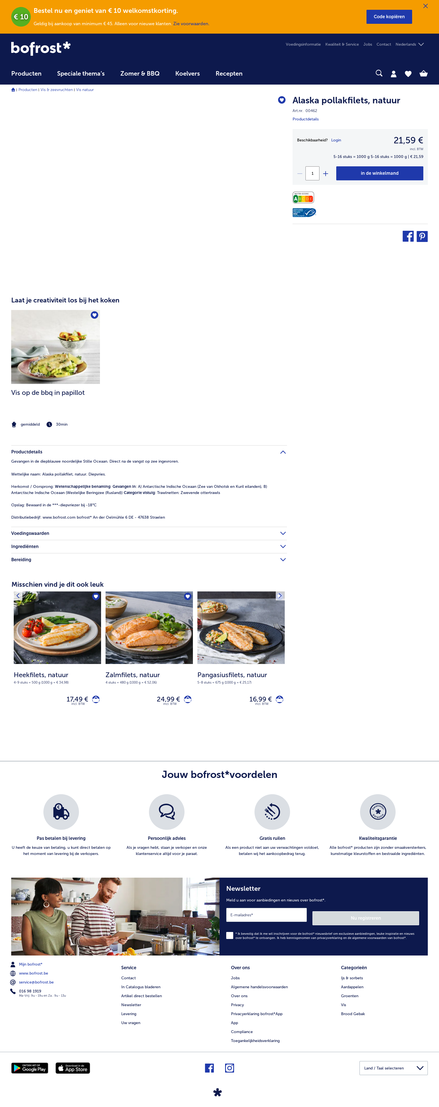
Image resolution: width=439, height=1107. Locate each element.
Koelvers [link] (187, 74)
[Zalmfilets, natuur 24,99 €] (149, 659)
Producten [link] (26, 74)
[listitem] (55, 369)
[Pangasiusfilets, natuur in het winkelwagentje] (277, 700)
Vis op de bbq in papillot (48, 392)
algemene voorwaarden (369, 937)
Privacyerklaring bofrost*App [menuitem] (256, 1011)
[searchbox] (261, 73)
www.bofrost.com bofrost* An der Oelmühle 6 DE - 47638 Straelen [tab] (88, 517)
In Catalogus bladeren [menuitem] (140, 984)
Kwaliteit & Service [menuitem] (342, 44)
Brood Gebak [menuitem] (353, 1011)
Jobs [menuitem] (367, 44)
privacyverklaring (329, 937)
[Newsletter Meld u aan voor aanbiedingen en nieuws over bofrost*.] (324, 917)
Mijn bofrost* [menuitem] (27, 963)
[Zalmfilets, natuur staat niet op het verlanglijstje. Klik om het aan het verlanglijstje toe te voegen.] (187, 597)
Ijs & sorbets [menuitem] (352, 975)
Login (336, 140)
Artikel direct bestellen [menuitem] (141, 993)
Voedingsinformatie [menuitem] (303, 44)
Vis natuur (85, 89)
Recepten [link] (229, 74)
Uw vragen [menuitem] (130, 1020)
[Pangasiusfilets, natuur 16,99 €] (241, 659)
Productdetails (306, 119)
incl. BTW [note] (78, 706)
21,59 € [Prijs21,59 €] (408, 140)
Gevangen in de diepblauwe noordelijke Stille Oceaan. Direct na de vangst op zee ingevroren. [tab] (95, 461)
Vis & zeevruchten (57, 89)
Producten (27, 89)
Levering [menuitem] (128, 1011)
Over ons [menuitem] (239, 993)
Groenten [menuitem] (349, 993)
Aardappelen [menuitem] (352, 984)
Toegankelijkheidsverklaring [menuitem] (255, 1038)
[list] (219, 828)
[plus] (325, 173)
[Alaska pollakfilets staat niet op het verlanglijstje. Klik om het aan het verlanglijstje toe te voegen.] (280, 101)
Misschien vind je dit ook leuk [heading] (57, 584)
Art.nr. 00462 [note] (305, 110)
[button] (389, 17)
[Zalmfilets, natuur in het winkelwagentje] (186, 700)
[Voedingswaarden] (305, 198)
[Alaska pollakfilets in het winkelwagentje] (379, 173)
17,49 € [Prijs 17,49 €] (74, 700)
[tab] (393, 74)
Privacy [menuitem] (237, 1002)
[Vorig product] (19, 597)
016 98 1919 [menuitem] (26, 990)
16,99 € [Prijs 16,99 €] (257, 700)
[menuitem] (26, 76)
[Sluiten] (425, 6)
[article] (149, 358)
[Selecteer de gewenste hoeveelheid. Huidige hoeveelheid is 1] (312, 173)
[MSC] (304, 212)
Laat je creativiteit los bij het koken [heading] (65, 300)
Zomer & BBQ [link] (140, 74)
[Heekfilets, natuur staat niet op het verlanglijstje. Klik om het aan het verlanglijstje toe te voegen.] (95, 597)
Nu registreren (397, 917)
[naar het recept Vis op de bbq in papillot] (55, 347)
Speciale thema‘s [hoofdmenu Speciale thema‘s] (81, 74)
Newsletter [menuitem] (131, 1002)
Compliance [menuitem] (242, 1029)
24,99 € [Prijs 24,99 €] (165, 700)
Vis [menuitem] (343, 1002)
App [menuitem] (234, 1020)
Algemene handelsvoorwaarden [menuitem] (259, 984)
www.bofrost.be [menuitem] (29, 972)
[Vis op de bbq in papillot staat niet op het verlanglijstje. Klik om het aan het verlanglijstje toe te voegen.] (94, 316)
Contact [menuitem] (384, 44)
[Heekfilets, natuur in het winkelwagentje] (94, 700)
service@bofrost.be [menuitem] (32, 981)
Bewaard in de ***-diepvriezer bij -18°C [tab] (54, 505)
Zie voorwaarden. (191, 23)
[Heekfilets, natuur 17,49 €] (57, 659)
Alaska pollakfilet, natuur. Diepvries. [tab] (58, 474)
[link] (73, 48)
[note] (55, 424)
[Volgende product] (279, 597)
